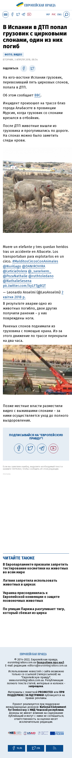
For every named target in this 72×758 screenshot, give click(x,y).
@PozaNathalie (15, 276)
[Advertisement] (36, 511)
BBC (37, 95)
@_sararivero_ (39, 271)
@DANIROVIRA (33, 266)
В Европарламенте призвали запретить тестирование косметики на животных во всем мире (35, 568)
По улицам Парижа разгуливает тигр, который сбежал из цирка (34, 611)
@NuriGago (12, 266)
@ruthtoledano (41, 276)
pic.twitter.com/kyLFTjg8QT (24, 286)
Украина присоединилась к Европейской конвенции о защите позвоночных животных (31, 597)
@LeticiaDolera (15, 271)
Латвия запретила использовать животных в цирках (30, 582)
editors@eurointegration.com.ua (47, 665)
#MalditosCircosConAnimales (35, 261)
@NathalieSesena (17, 281)
